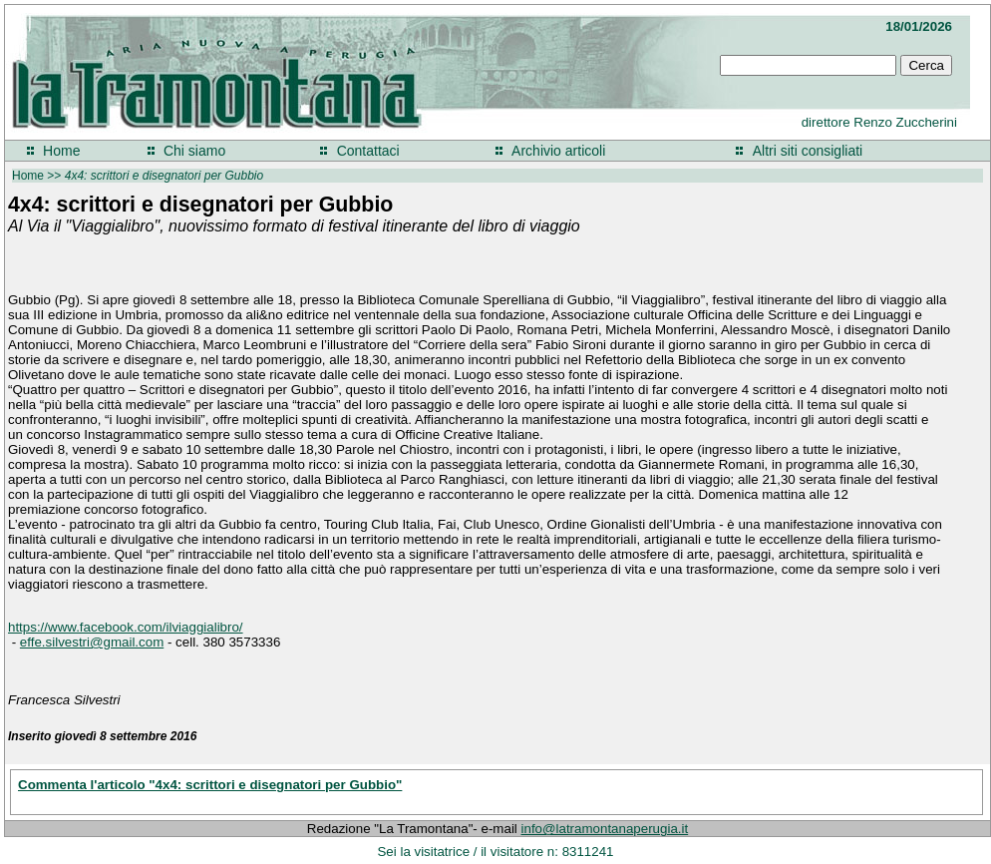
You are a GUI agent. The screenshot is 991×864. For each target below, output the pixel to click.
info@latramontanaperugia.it (605, 828)
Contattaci (368, 151)
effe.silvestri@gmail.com (92, 642)
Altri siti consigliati (807, 151)
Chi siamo (194, 151)
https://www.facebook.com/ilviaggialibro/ (125, 627)
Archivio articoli (558, 151)
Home (61, 151)
